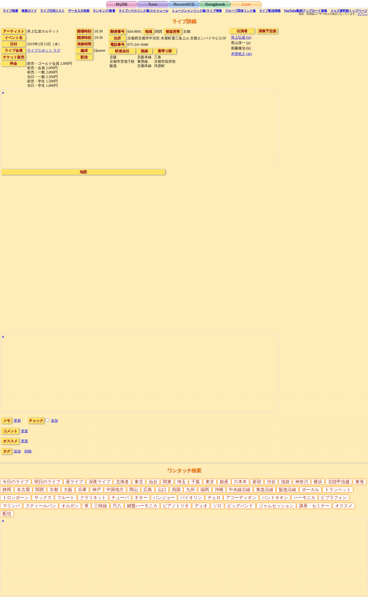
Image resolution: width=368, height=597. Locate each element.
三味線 (100, 505)
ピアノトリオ (176, 505)
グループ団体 (240, 11)
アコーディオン (241, 497)
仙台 (153, 481)
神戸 (96, 489)
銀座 (224, 481)
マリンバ (11, 505)
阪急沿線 (287, 489)
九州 (190, 489)
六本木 (240, 481)
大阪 (68, 489)
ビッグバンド (240, 505)
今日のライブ (16, 481)
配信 (270, 11)
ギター (140, 497)
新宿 (256, 481)
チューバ (120, 497)
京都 (54, 489)
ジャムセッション (276, 505)
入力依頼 (78, 11)
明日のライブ (47, 481)
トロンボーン (16, 497)
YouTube (305, 11)
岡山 (133, 489)
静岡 (7, 489)
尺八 (117, 505)
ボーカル (310, 489)
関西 (39, 489)
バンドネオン (275, 497)
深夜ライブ (99, 481)
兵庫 (82, 489)
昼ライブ (74, 481)
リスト (52, 11)
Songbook (215, 4)
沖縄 (219, 489)
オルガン (70, 505)
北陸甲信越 (339, 481)
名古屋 (23, 489)
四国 (176, 489)
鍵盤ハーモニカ (142, 505)
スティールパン (41, 505)
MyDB (121, 4)
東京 (209, 481)
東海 (359, 481)
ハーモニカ (304, 497)
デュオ (201, 505)
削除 (28, 451)
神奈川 (301, 481)
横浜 (318, 481)
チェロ (214, 497)
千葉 (195, 481)
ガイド (29, 11)
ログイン (363, 14)
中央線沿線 (239, 489)
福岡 (204, 489)
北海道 (122, 481)
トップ (348, 11)
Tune (152, 4)
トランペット (338, 489)
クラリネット (93, 497)
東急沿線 (264, 489)
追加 (54, 420)
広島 (147, 489)
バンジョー (164, 497)
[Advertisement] (139, 132)
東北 (138, 481)
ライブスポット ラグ (43, 50)
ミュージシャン (197, 11)
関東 (167, 481)
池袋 (285, 481)
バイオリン (191, 497)
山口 (162, 489)
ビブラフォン (334, 497)
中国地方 (115, 489)
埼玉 (181, 481)
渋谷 (271, 481)
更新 (17, 420)
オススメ (343, 505)
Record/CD (184, 4)
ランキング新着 (104, 11)
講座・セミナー (314, 505)
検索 (10, 11)
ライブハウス (143, 11)
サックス (43, 497)
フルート (65, 497)
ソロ (217, 505)
